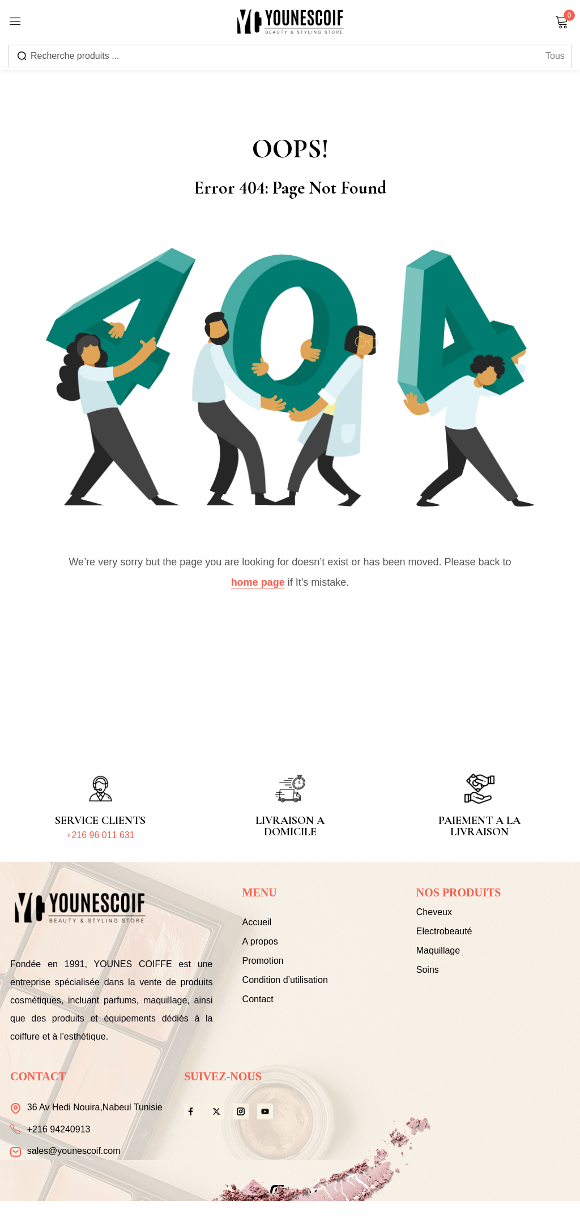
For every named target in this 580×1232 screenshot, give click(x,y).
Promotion (263, 960)
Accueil (257, 922)
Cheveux (434, 912)
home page (258, 582)
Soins (427, 970)
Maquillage (438, 950)
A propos (260, 941)
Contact (258, 999)
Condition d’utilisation (285, 980)
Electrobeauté (444, 931)
